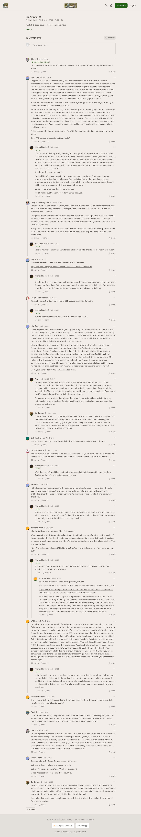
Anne (37, 379)
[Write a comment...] (73, 49)
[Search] (105, 5)
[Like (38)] (51, 20)
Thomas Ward (37, 527)
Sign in (133, 5)
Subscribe (121, 5)
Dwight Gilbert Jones (40, 202)
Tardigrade (39, 413)
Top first (110, 38)
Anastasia (35, 484)
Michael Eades (31, 20)
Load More (31, 809)
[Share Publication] (111, 5)
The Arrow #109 (33, 17)
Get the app (82, 825)
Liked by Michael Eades (40, 62)
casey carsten (37, 696)
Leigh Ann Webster (39, 297)
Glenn (33, 59)
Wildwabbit (36, 621)
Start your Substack (62, 825)
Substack (58, 832)
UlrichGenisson (37, 450)
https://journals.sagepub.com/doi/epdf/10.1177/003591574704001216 (61, 266)
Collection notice (87, 819)
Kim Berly (35, 326)
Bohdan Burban (38, 438)
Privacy (69, 819)
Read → (29, 29)
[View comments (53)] (57, 20)
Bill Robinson (37, 757)
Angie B (34, 259)
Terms (76, 819)
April (33, 712)
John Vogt (35, 77)
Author (38, 150)
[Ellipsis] (114, 59)
